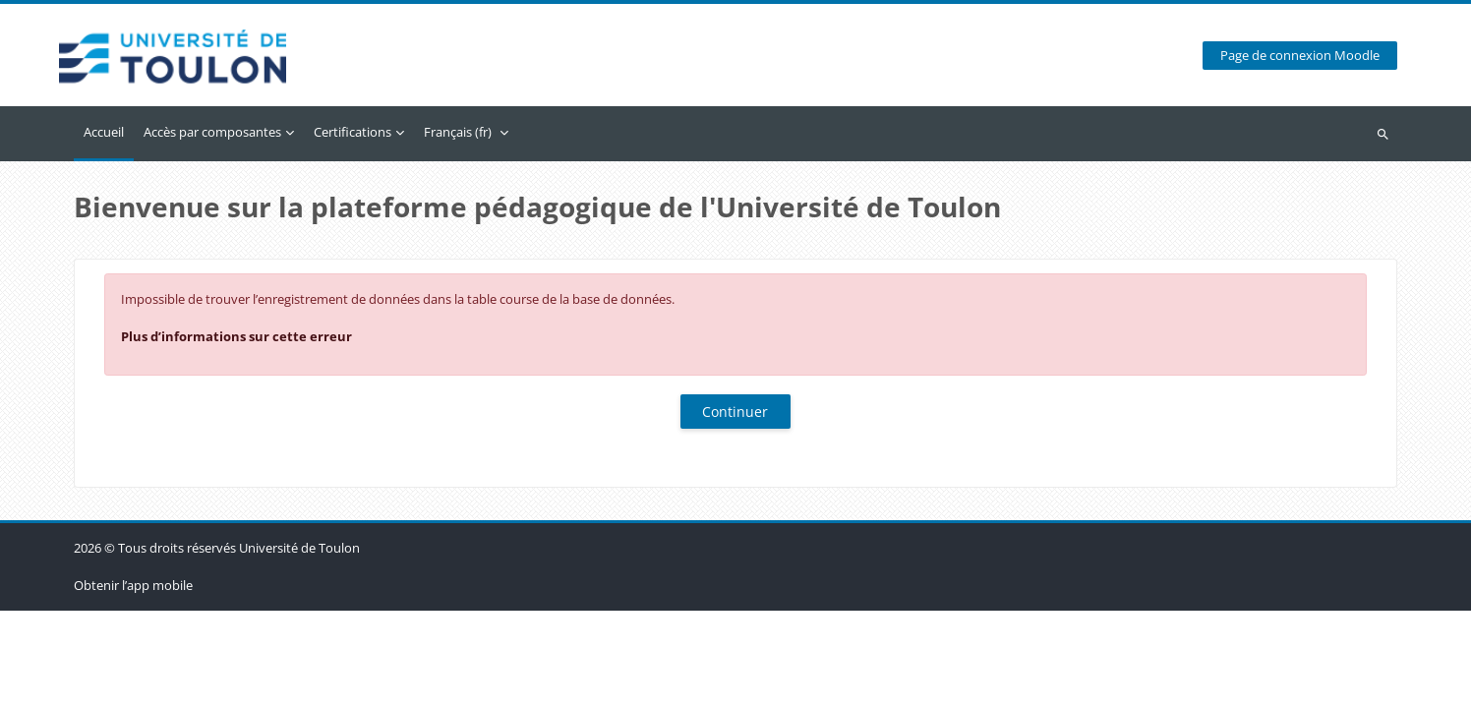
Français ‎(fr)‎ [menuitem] (458, 132)
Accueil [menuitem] (104, 132)
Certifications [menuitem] (352, 132)
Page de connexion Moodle (1300, 55)
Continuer (735, 411)
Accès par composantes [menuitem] (212, 132)
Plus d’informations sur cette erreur (236, 336)
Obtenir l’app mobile (133, 682)
